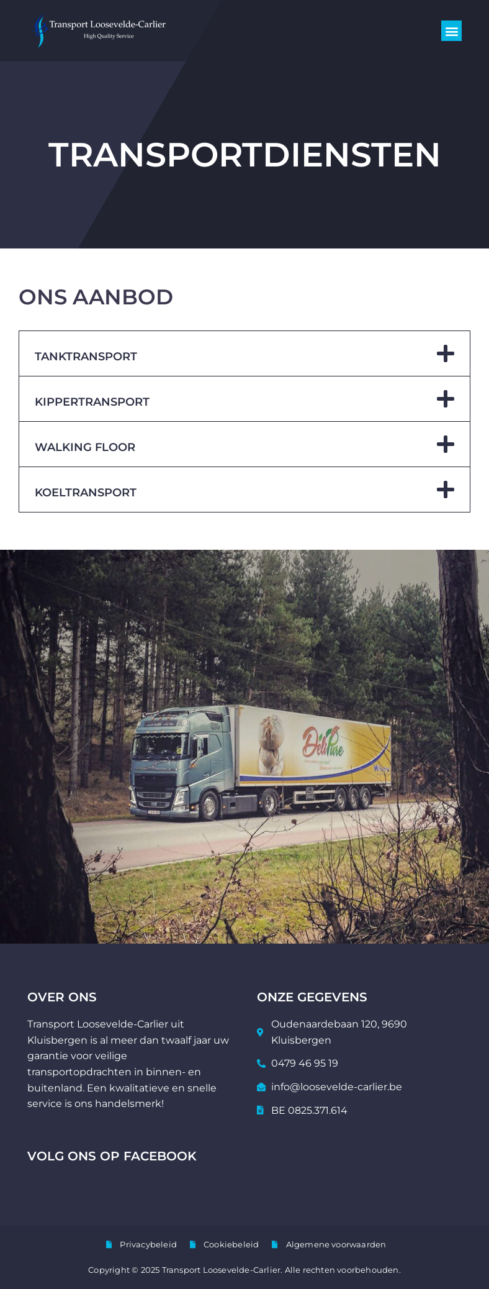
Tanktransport (86, 356)
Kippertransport (92, 402)
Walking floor (85, 447)
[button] (451, 30)
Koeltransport (86, 492)
